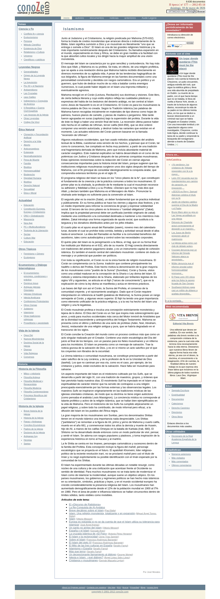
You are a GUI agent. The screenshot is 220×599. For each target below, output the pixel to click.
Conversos (29, 357)
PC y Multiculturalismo (34, 227)
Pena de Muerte (31, 160)
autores (79, 17)
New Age (28, 223)
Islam (72, 518)
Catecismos (177, 403)
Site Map (111, 587)
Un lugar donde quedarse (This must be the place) (188, 63)
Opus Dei (28, 335)
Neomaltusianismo (33, 156)
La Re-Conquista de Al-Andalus (87, 507)
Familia (27, 163)
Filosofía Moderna (32, 388)
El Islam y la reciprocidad (83, 536)
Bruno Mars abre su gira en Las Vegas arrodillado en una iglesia (185, 215)
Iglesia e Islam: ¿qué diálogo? (86, 557)
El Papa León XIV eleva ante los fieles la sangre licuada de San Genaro (183, 280)
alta (169, 46)
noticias (114, 17)
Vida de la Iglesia (29, 330)
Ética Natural (26, 129)
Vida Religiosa (31, 353)
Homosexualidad (32, 170)
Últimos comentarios (181, 465)
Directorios (177, 412)
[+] (176, 144)
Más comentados (180, 461)
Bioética (28, 167)
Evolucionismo (31, 37)
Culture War (30, 238)
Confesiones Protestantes (36, 301)
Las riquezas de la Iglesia (36, 115)
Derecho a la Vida (32, 141)
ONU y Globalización (34, 216)
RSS (119, 587)
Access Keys (152, 587)
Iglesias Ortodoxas (33, 294)
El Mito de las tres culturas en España (90, 545)
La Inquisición (30, 82)
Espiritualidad (178, 395)
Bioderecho (29, 174)
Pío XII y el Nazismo (33, 86)
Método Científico (32, 44)
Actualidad (25, 200)
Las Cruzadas (30, 93)
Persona (28, 41)
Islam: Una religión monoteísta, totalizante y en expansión (102, 513)
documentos (97, 17)
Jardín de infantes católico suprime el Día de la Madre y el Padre (185, 205)
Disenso (28, 349)
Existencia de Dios (33, 48)
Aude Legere (149, 17)
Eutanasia (29, 152)
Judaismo (28, 308)
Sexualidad (29, 189)
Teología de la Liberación (36, 230)
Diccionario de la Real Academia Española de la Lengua (184, 439)
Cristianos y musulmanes (83, 560)
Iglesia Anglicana (32, 297)
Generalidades (31, 71)
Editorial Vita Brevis (183, 323)
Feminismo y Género (34, 253)
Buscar (125, 587)
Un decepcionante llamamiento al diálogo (92, 554)
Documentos (178, 399)
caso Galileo (30, 97)
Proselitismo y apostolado (36, 323)
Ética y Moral (30, 193)
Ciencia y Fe (26, 28)
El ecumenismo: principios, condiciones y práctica (36, 276)
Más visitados (178, 458)
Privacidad (134, 587)
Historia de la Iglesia (31, 406)
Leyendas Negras (29, 66)
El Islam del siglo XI (80, 542)
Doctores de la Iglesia (34, 432)
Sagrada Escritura (180, 390)
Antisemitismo (30, 90)
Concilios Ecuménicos (34, 425)
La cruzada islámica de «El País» (88, 533)
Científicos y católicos (34, 59)
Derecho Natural (32, 185)
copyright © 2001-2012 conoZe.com (110, 591)
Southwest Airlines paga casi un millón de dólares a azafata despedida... (185, 290)
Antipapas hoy (31, 436)
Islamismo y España (80, 548)
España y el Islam (79, 530)
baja (177, 46)
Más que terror (77, 551)
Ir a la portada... (174, 300)
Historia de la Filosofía (32, 368)
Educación (29, 205)
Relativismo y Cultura (34, 52)
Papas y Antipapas (33, 421)
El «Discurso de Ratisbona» (85, 504)
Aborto (27, 145)
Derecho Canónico (181, 408)
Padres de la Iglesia (33, 429)
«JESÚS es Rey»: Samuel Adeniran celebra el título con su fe (184, 194)
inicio (66, 17)
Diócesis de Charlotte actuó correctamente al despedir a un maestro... (183, 225)
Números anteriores (181, 454)
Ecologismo (29, 257)
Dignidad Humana (32, 178)
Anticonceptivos (31, 148)
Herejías (28, 440)
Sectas (27, 234)
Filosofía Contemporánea (36, 391)
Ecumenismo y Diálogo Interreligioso (33, 266)
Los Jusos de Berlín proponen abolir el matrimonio (181, 235)
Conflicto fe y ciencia (34, 34)
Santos (27, 443)
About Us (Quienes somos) (73, 587)
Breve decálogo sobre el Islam (86, 510)
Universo (28, 56)
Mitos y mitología (32, 373)
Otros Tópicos (27, 248)
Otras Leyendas (31, 118)
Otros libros (177, 416)
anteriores (130, 17)
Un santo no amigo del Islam (85, 527)
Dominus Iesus (31, 283)
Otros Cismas (30, 305)
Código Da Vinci (31, 122)
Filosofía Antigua (32, 377)
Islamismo (29, 312)
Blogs (143, 587)
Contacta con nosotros (96, 587)
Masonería (29, 219)
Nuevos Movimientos (34, 339)
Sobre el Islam (77, 539)
